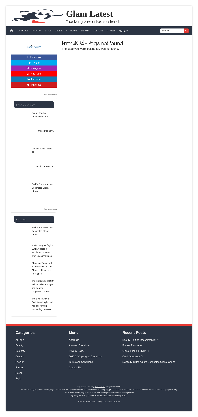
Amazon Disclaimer (79, 345)
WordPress (92, 401)
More (123, 30)
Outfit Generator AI (132, 356)
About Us (74, 340)
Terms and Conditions (81, 362)
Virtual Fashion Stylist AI (135, 351)
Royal (73, 30)
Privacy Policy (76, 351)
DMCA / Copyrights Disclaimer (85, 356)
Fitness (111, 30)
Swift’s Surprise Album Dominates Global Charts (148, 362)
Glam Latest (89, 14)
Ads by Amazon (50, 95)
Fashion (36, 30)
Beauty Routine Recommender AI (140, 340)
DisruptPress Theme (111, 401)
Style (48, 30)
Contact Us (75, 367)
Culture (98, 30)
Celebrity (61, 30)
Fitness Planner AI (132, 345)
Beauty (85, 30)
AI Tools (23, 30)
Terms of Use (105, 395)
